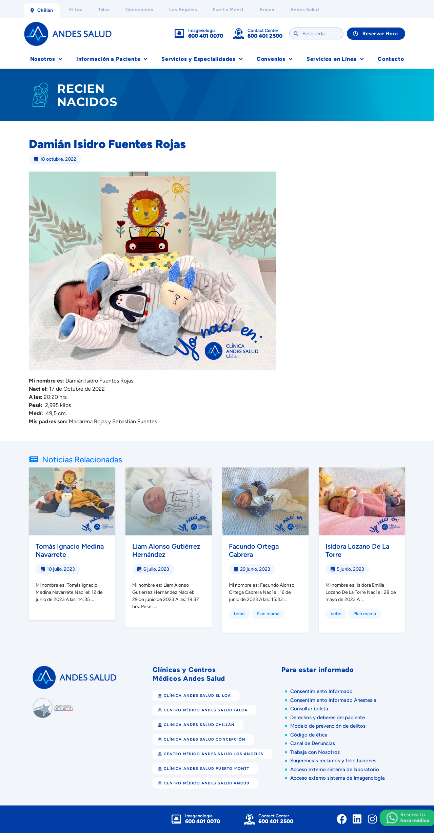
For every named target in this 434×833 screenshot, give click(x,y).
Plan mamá (268, 614)
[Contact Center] (238, 33)
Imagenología (202, 30)
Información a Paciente (111, 59)
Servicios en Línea (335, 59)
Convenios (275, 59)
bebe (239, 614)
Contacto (391, 59)
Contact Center (263, 30)
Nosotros (46, 59)
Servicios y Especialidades (202, 59)
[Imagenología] (179, 33)
